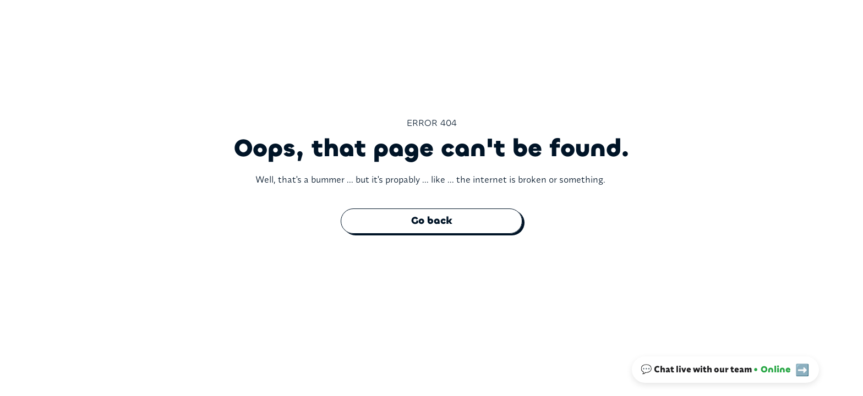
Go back (431, 220)
